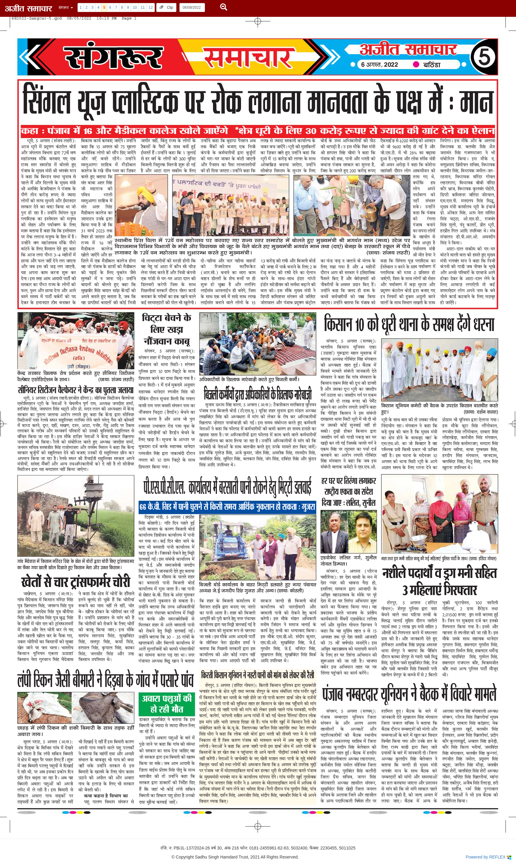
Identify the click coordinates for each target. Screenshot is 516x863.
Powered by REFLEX (488, 857)
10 (135, 7)
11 (143, 7)
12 (151, 7)
